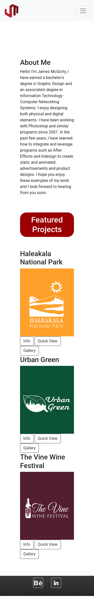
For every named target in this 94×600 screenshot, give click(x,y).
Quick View (48, 341)
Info (26, 341)
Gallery (29, 350)
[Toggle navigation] (83, 11)
